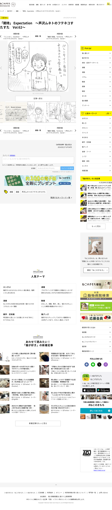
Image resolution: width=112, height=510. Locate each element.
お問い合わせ (103, 492)
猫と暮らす (85, 53)
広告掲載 (41, 492)
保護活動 (85, 170)
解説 (83, 91)
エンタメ (64, 4)
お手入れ (85, 118)
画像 (83, 86)
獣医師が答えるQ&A (88, 327)
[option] (38, 68)
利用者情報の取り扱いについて (75, 492)
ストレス (85, 132)
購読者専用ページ (88, 351)
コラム (84, 77)
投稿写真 (71, 4)
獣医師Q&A (84, 4)
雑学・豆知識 (86, 142)
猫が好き (9, 11)
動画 (83, 82)
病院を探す (92, 4)
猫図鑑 (77, 4)
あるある (85, 137)
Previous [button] (1, 67)
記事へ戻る (38, 98)
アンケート (85, 105)
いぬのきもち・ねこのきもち (13, 492)
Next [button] (75, 67)
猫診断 (84, 346)
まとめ (84, 96)
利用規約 (50, 492)
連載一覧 (38, 36)
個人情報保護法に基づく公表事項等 (60, 496)
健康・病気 (85, 161)
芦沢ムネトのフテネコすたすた (34, 192)
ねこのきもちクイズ (88, 337)
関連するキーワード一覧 (60, 197)
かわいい (85, 128)
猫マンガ (42, 4)
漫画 (17, 192)
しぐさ (84, 156)
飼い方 (84, 123)
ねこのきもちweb (38, 93)
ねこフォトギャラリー (89, 342)
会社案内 (43, 496)
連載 (37, 4)
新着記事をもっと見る (38, 423)
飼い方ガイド (100, 4)
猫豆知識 (31, 4)
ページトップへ (56, 485)
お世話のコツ (56, 4)
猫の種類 (85, 101)
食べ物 (49, 4)
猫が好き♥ (85, 58)
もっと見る (96, 226)
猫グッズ (85, 147)
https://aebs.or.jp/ (99, 470)
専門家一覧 (92, 492)
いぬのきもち (30, 492)
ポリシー (59, 492)
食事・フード (86, 151)
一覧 (107, 113)
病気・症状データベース (90, 63)
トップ (2, 11)
